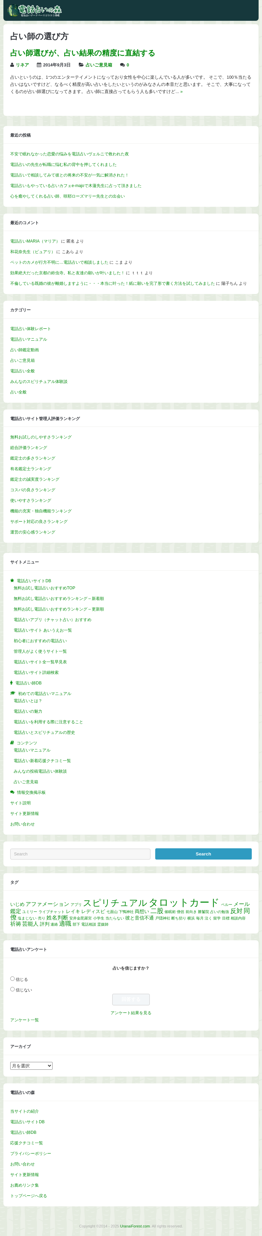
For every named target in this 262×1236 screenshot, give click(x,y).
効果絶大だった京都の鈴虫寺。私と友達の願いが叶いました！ (67, 273)
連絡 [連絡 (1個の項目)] (54, 924)
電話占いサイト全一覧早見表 (40, 662)
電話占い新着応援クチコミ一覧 (42, 760)
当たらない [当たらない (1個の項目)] (114, 918)
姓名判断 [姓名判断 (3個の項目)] (57, 918)
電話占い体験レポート (30, 328)
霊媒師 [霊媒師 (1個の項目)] (102, 924)
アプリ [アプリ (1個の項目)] (76, 904)
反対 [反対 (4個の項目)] (236, 911)
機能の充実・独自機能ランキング (41, 511)
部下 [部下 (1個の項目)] (76, 924)
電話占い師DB (23, 1132)
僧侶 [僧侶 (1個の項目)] (180, 912)
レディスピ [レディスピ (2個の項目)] (93, 911)
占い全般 (18, 392)
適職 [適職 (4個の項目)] (65, 923)
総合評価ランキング (28, 447)
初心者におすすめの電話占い (40, 640)
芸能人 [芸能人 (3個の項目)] (30, 924)
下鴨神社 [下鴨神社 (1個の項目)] (126, 912)
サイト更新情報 (24, 813)
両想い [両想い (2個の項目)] (142, 911)
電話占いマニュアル (28, 339)
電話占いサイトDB (27, 1121)
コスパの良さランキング (32, 490)
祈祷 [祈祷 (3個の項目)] (15, 924)
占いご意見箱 (99, 65)
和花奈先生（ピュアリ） (32, 251)
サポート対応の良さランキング (39, 521)
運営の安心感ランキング (32, 532)
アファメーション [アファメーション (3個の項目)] (47, 904)
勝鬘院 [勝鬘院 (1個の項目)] (203, 912)
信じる (22, 979)
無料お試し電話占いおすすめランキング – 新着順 (59, 598)
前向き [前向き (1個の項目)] (191, 912)
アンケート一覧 (24, 1020)
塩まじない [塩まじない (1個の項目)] (27, 918)
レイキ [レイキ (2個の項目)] (73, 911)
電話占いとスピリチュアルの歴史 (44, 732)
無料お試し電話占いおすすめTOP (44, 588)
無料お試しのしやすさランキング (41, 437)
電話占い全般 (22, 371)
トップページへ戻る (28, 1195)
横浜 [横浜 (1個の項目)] (191, 918)
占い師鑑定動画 (24, 349)
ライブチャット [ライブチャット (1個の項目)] (52, 912)
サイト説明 (20, 803)
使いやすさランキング (30, 500)
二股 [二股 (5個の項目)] (156, 910)
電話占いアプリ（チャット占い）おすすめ (52, 619)
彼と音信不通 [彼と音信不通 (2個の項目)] (139, 918)
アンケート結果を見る (131, 1012)
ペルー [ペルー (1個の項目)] (226, 904)
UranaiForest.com (135, 1226)
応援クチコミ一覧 (26, 1143)
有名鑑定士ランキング (30, 468)
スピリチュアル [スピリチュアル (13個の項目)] (115, 903)
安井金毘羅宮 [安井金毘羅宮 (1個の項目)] (80, 918)
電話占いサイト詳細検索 (36, 672)
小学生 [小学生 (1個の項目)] (98, 918)
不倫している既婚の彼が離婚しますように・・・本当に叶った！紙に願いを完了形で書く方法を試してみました (112, 283)
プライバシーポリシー (30, 1153)
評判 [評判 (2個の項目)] (44, 924)
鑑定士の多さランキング (32, 458)
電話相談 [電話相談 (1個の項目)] (88, 924)
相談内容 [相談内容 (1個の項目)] (238, 918)
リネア (22, 65)
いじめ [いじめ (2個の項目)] (17, 904)
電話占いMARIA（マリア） (35, 241)
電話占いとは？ (28, 700)
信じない (24, 990)
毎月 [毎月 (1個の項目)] (200, 918)
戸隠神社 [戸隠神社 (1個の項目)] (162, 918)
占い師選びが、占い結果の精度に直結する (83, 53)
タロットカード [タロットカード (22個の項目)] (184, 902)
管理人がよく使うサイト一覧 (40, 651)
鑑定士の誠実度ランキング (34, 479)
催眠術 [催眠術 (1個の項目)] (170, 912)
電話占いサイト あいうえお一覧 (43, 630)
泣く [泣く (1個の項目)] (208, 918)
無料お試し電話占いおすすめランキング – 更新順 (59, 609)
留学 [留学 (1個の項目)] (217, 918)
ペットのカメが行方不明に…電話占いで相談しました (59, 262)
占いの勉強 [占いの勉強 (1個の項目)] (219, 912)
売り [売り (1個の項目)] (41, 918)
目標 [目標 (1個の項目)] (226, 918)
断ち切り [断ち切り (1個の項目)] (178, 918)
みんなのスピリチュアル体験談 (39, 381)
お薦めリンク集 (24, 1185)
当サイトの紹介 (24, 1111)
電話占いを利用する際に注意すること (48, 722)
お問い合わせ (22, 824)
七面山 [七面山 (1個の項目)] (112, 912)
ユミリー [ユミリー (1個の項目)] (29, 912)
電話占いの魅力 (28, 711)
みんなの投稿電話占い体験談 (40, 771)
